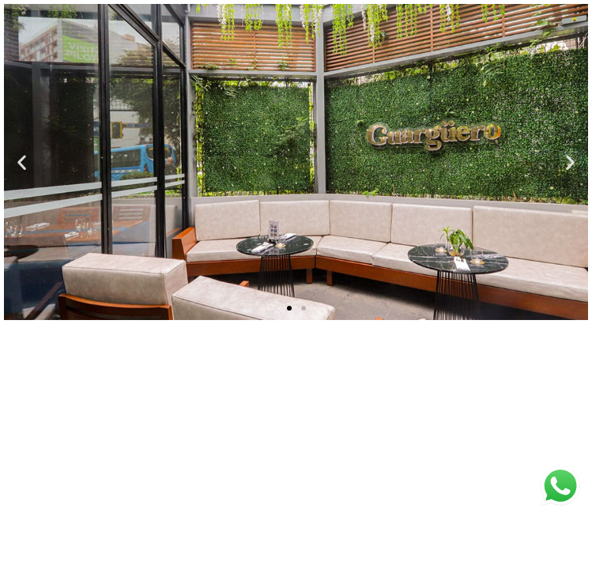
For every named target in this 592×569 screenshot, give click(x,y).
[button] (22, 162)
